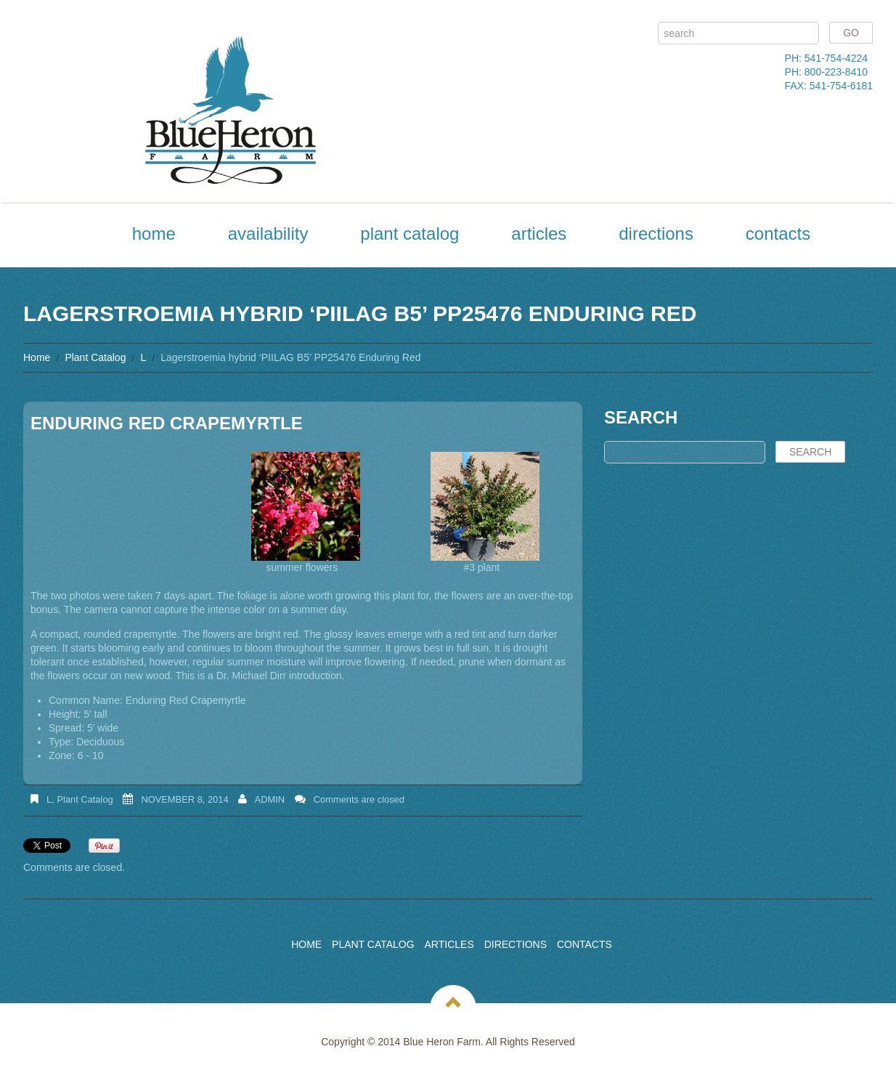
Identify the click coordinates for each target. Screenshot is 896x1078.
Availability (268, 233)
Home (154, 233)
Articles (538, 233)
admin (270, 799)
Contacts (778, 233)
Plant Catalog (409, 233)
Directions (656, 233)
